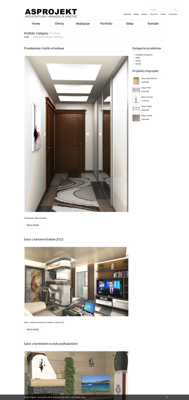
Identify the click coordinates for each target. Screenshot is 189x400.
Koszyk (163, 14)
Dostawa (144, 14)
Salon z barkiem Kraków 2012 (43, 239)
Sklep (129, 23)
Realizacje (83, 23)
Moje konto (154, 14)
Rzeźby (138, 64)
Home (36, 23)
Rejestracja (127, 14)
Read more (33, 225)
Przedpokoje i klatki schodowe (44, 48)
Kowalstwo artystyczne (144, 55)
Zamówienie (173, 14)
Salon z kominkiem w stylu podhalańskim (51, 343)
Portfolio (106, 23)
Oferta (59, 23)
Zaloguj (136, 14)
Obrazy (138, 61)
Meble (137, 58)
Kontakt (153, 23)
